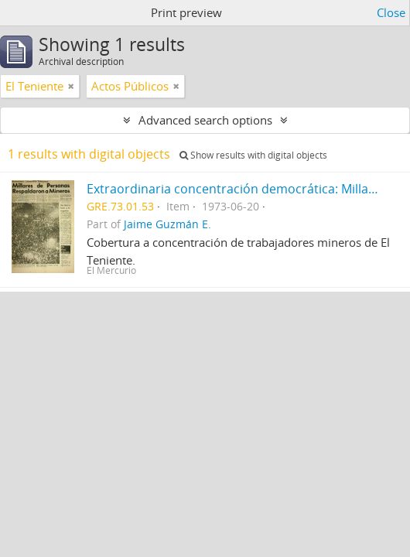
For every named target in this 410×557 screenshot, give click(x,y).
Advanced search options (205, 120)
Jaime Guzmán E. (167, 224)
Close (391, 12)
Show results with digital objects (253, 155)
